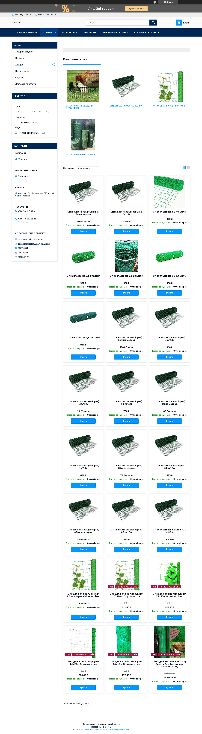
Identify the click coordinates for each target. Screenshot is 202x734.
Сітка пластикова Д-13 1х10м (169, 276)
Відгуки (19, 77)
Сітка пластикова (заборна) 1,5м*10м (169, 338)
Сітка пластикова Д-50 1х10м (83, 276)
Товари (47, 32)
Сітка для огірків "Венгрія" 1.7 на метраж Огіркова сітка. (83, 595)
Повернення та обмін (114, 32)
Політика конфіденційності (117, 730)
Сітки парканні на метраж (80, 155)
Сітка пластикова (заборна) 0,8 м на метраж (126, 466)
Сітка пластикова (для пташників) (79, 107)
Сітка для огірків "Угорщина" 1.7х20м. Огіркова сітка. (83, 662)
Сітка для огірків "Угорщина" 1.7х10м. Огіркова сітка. (126, 662)
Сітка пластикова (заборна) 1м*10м (83, 466)
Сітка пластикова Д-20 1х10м (126, 276)
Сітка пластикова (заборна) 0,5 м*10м (126, 530)
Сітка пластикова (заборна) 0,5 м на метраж (83, 530)
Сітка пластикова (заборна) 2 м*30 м (169, 530)
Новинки (19, 58)
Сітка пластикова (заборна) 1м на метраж (169, 402)
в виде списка (188, 168)
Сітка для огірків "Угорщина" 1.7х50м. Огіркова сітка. (169, 595)
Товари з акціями (24, 51)
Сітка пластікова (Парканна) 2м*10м (126, 213)
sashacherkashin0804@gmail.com (34, 243)
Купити (83, 231)
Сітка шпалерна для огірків (169, 106)
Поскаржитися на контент (92, 730)
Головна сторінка (26, 32)
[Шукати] (153, 23)
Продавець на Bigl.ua (101, 727)
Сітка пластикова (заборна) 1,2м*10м (83, 402)
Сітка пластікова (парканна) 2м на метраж (83, 213)
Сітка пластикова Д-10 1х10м (83, 337)
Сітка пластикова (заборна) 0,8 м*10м (169, 466)
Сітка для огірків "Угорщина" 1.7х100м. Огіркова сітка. (126, 595)
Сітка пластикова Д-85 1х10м (169, 211)
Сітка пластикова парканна (126, 106)
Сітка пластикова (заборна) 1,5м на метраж (126, 338)
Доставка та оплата (146, 32)
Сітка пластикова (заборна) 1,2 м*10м (126, 402)
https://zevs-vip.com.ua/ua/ (30, 239)
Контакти (90, 32)
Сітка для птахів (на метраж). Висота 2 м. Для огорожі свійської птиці (170, 664)
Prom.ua (116, 724)
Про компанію (69, 32)
